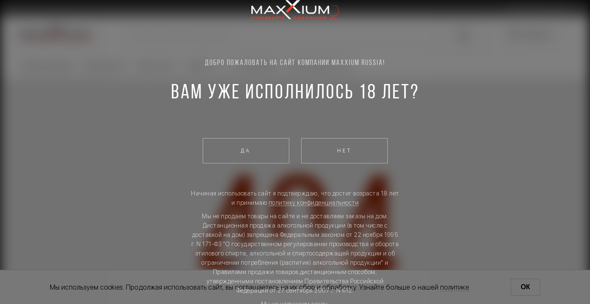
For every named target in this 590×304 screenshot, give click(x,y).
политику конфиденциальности (314, 202)
